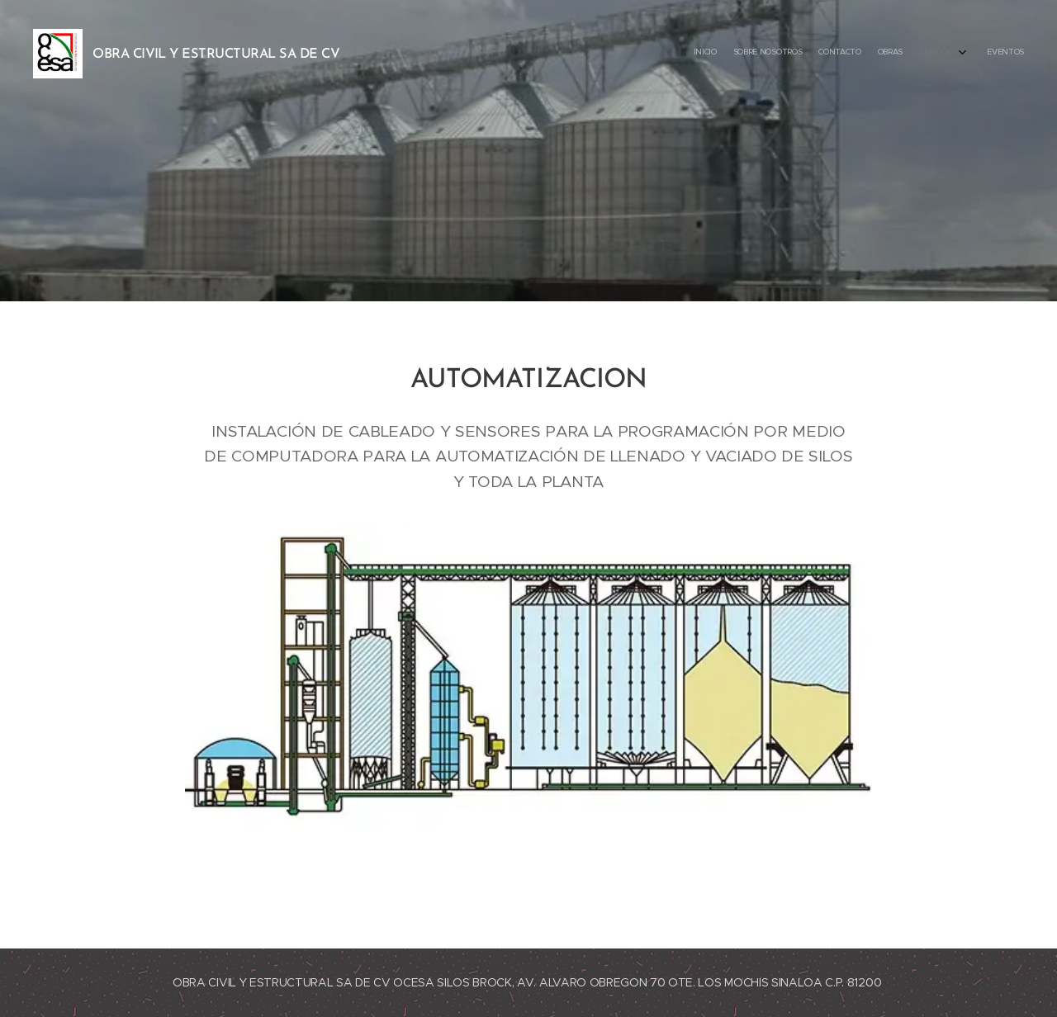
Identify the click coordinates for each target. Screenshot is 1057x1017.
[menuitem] (931, 53)
